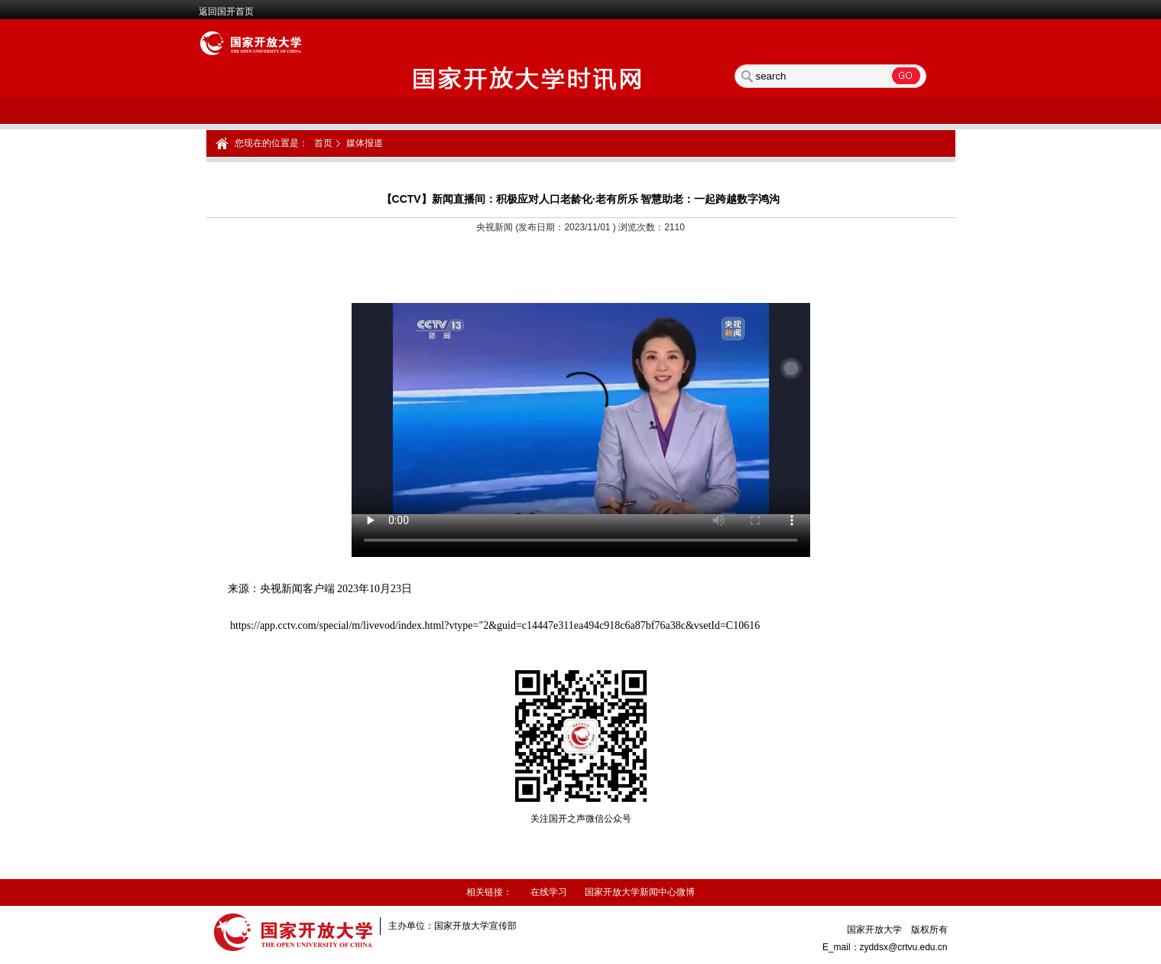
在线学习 (548, 892)
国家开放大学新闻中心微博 (640, 892)
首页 (323, 143)
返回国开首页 (226, 11)
